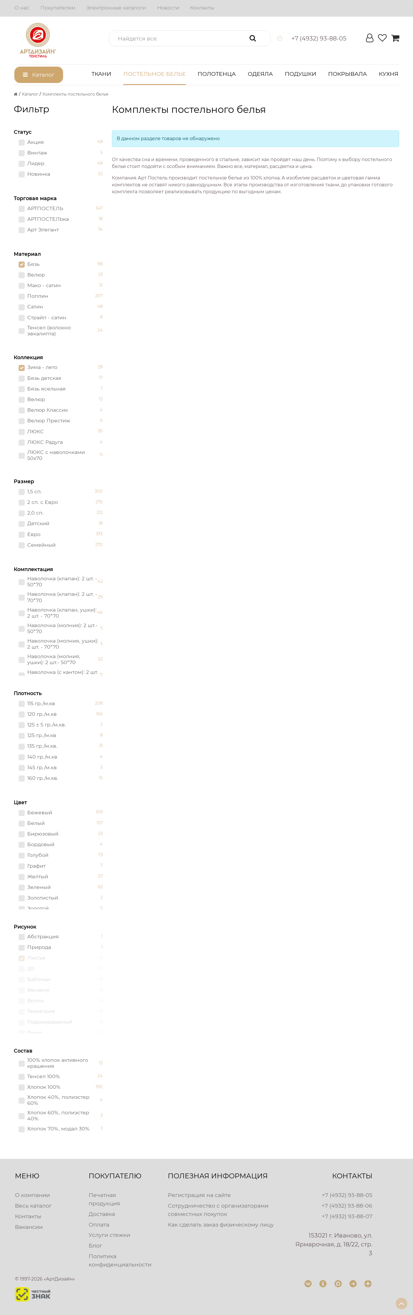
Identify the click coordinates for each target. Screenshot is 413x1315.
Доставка (102, 1213)
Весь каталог (33, 1205)
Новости (168, 8)
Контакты (202, 8)
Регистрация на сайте (199, 1195)
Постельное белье (154, 73)
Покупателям (57, 8)
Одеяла (260, 73)
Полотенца (217, 73)
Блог (95, 1245)
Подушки (300, 73)
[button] (190, 38)
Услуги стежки (109, 1234)
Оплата (99, 1224)
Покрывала (347, 73)
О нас (21, 8)
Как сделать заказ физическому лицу (221, 1224)
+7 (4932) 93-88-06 (347, 1205)
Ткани (101, 73)
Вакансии (29, 1226)
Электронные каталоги (116, 8)
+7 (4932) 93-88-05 (347, 1195)
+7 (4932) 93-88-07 (347, 1216)
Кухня (388, 73)
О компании (32, 1195)
